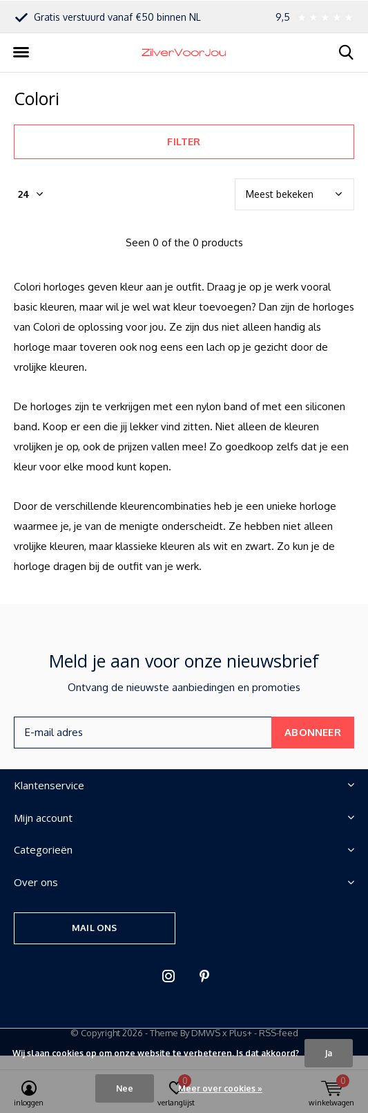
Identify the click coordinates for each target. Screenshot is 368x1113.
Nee (124, 1088)
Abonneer (312, 732)
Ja (328, 1053)
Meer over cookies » (220, 1088)
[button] (20, 53)
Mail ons (94, 927)
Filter (183, 141)
